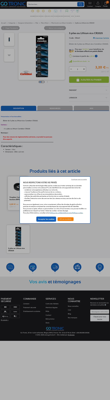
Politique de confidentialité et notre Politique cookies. (66, 213)
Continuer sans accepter (79, 179)
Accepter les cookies (46, 219)
